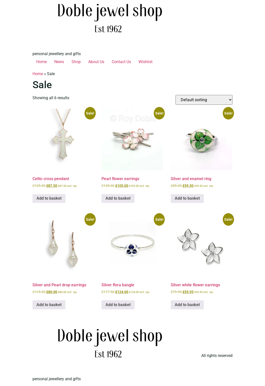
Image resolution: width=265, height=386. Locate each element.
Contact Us (121, 61)
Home (41, 61)
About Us (96, 61)
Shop (76, 61)
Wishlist (145, 61)
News (59, 61)
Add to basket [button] (49, 198)
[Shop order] (204, 100)
